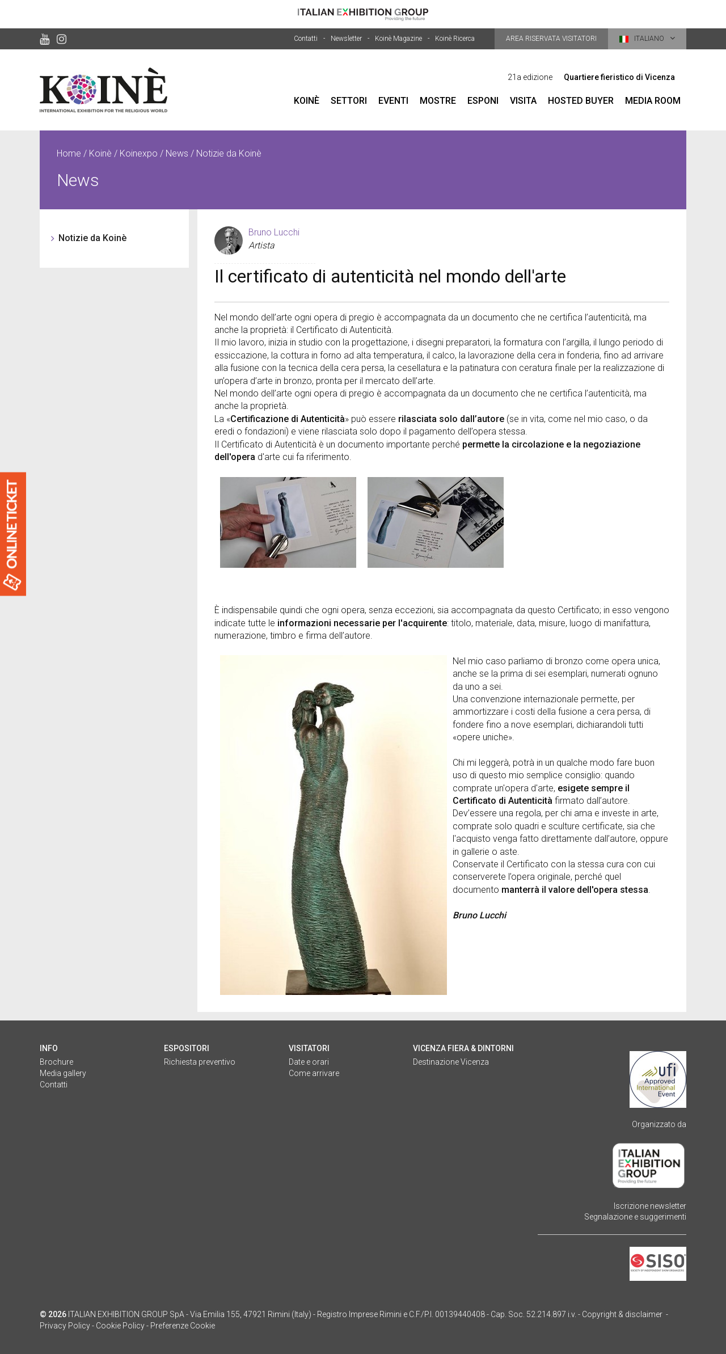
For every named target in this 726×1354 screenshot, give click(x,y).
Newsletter (346, 39)
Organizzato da (659, 1124)
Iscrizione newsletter (650, 1205)
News (177, 153)
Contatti (306, 39)
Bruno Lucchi (273, 232)
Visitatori (309, 1048)
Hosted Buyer (581, 100)
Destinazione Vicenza (451, 1061)
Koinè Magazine (398, 39)
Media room (653, 100)
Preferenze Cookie (182, 1325)
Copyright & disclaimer (622, 1314)
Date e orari (309, 1061)
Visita (523, 100)
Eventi (393, 100)
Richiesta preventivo (199, 1061)
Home (69, 153)
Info (49, 1048)
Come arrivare (314, 1073)
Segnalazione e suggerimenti (635, 1216)
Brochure (56, 1061)
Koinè (306, 100)
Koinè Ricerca (455, 39)
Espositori (186, 1048)
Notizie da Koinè (92, 238)
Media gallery (63, 1073)
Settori (349, 100)
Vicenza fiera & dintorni (463, 1048)
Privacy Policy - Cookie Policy (92, 1325)
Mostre (438, 100)
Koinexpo (139, 153)
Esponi (483, 100)
